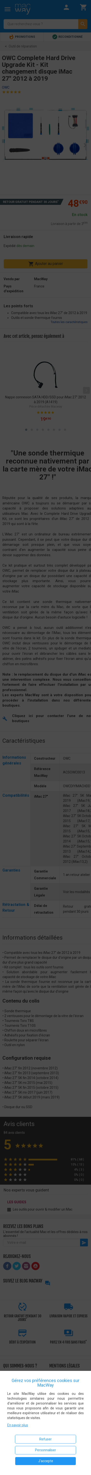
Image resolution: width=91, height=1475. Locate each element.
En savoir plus (17, 1425)
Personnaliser (45, 1450)
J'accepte (45, 1461)
